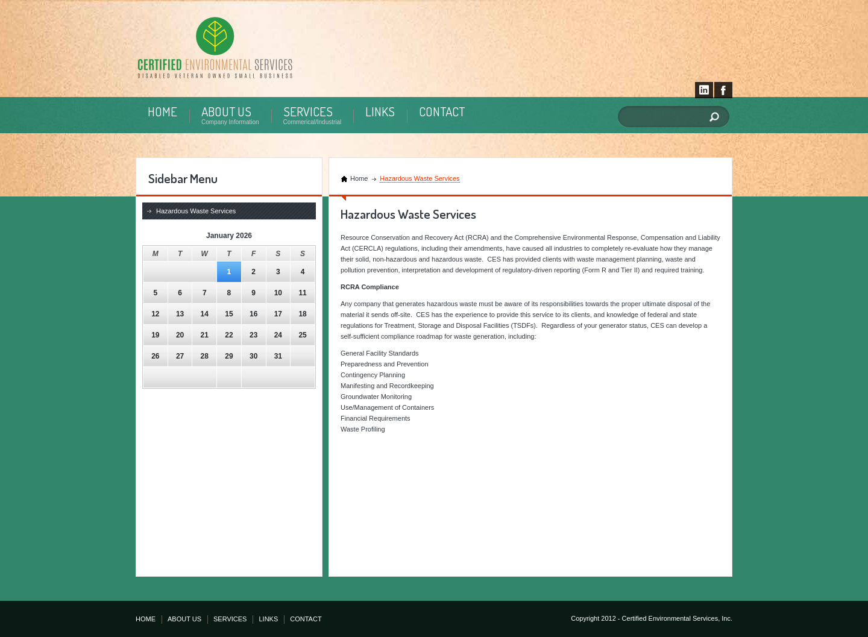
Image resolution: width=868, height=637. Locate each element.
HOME (162, 111)
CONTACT (442, 111)
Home (359, 178)
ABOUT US (226, 111)
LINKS (380, 111)
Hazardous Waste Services (196, 211)
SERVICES (308, 111)
